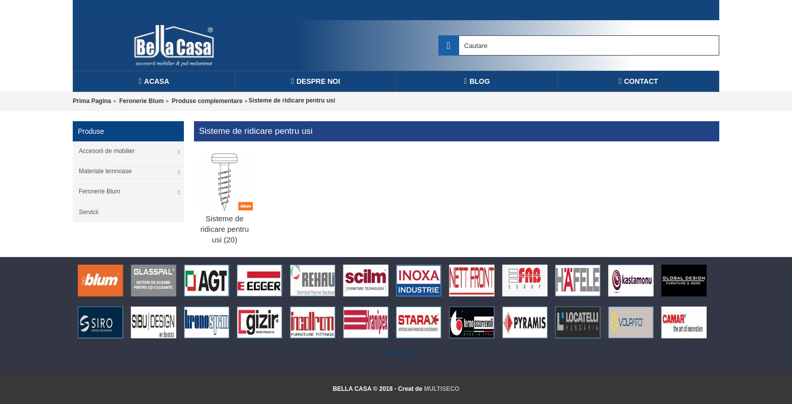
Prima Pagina (92, 101)
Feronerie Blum (141, 101)
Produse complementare (207, 101)
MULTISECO (441, 388)
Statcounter (395, 352)
